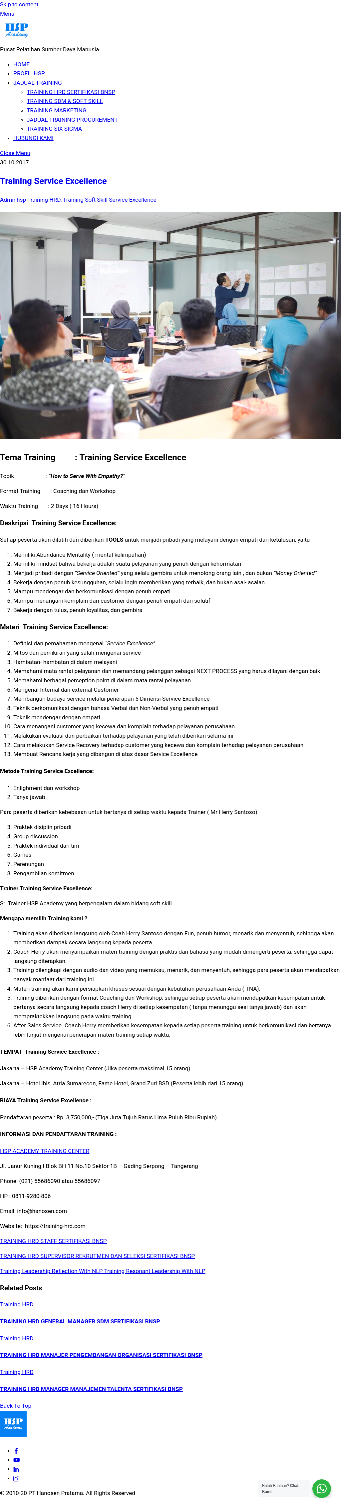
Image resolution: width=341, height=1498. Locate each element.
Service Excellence (132, 199)
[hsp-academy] (16, 1450)
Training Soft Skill (85, 199)
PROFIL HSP (29, 73)
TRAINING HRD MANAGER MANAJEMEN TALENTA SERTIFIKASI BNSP (91, 1389)
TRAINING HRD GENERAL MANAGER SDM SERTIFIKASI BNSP (80, 1321)
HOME (21, 64)
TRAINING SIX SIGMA (54, 128)
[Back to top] (15, 1405)
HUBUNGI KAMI (33, 138)
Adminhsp (13, 199)
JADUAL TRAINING (37, 82)
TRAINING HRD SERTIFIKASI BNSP (71, 92)
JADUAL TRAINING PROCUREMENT (72, 119)
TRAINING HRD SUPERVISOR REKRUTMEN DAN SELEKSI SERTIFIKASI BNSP (97, 1256)
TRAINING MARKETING (57, 110)
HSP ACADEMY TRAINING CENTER (44, 1151)
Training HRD (44, 199)
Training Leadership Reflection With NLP (51, 1271)
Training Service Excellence (53, 181)
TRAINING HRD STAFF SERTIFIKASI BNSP (53, 1241)
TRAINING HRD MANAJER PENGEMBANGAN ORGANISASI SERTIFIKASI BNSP (101, 1355)
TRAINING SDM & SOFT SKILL (65, 101)
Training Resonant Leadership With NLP (154, 1271)
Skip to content (19, 4)
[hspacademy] (16, 1478)
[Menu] (7, 13)
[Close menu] (15, 153)
